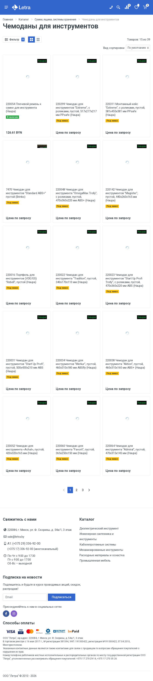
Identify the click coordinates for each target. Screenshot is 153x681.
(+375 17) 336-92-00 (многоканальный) (32, 549)
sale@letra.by (15, 536)
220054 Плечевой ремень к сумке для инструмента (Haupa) (23, 107)
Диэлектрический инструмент (99, 528)
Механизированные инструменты (101, 550)
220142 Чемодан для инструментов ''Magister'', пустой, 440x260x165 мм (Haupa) (122, 195)
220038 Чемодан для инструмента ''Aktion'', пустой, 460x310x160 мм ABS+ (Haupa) (125, 364)
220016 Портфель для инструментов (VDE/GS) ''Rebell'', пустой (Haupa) (21, 278)
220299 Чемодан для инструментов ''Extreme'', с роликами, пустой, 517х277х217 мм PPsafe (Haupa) (76, 109)
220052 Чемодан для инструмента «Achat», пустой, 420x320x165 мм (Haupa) (25, 449)
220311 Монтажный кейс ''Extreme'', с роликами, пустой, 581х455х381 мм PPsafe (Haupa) (125, 109)
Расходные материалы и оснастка (101, 555)
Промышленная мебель (95, 560)
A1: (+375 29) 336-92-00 (23, 543)
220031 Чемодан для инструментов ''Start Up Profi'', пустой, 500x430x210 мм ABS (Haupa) (25, 366)
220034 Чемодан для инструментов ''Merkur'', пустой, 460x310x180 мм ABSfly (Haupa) (76, 364)
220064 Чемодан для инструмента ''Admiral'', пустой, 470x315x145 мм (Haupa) (125, 449)
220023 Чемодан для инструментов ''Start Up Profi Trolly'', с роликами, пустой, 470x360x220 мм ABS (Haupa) (124, 280)
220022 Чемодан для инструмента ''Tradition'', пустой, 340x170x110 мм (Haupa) (76, 278)
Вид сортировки (113, 48)
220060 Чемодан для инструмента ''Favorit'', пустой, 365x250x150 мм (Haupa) (75, 449)
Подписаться (61, 597)
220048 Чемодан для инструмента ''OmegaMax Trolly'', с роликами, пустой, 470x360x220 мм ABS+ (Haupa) (76, 195)
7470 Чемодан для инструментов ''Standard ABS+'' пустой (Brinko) (26, 193)
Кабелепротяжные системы (97, 544)
